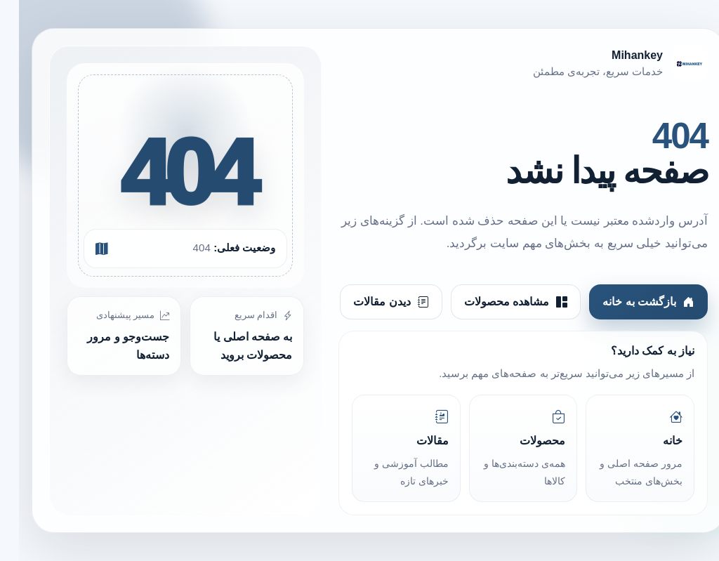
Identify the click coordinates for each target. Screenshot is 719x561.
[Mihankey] (504, 64)
